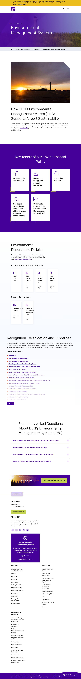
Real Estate (14, 647)
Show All (10, 403)
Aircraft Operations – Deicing (17, 370)
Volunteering (15, 655)
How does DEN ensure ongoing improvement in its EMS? (32, 461)
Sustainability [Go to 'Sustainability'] (36, 49)
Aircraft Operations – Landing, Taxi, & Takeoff (22, 372)
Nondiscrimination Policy (34, 675)
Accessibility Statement (17, 677)
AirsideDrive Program (17, 658)
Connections (14, 579)
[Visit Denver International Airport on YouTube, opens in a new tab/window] (27, 530)
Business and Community (15, 625)
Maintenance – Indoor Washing (18, 392)
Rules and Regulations (48, 594)
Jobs (43, 597)
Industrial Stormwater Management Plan (21, 386)
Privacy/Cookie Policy (42, 677)
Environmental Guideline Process (18, 361)
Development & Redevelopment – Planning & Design (24, 383)
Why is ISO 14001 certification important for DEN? (30, 448)
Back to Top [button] (17, 494)
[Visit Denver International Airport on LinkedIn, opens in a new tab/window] (20, 530)
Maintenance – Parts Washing (17, 400)
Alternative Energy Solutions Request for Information (17, 619)
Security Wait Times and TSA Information (17, 570)
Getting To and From (17, 585)
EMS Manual (12, 356)
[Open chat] (70, 674)
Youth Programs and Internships (17, 651)
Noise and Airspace (16, 644)
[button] (68, 9)
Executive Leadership (47, 591)
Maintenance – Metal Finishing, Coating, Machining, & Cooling (27, 394)
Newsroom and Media (20, 675)
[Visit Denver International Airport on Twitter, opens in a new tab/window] (16, 530)
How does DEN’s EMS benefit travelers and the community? (33, 454)
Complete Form (25, 556)
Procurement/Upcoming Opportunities (18, 661)
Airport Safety (46, 599)
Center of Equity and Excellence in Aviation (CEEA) (17, 637)
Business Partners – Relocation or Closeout (21, 378)
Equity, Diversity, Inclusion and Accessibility (46, 586)
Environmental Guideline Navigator (19, 359)
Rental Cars (14, 593)
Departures (14, 576)
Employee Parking (16, 588)
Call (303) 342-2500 (25, 559)
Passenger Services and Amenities (16, 600)
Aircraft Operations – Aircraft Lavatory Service (22, 364)
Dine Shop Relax (15, 603)
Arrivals (13, 574)
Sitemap (44, 607)
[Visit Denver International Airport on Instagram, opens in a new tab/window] (24, 530)
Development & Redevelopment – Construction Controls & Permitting (29, 381)
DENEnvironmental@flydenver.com (54, 480)
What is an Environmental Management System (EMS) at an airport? (36, 441)
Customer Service (18, 512)
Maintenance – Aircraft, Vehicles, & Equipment (22, 389)
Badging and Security (17, 590)
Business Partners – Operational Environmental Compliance (26, 375)
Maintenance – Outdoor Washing (18, 397)
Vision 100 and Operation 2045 (46, 574)
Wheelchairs (14, 596)
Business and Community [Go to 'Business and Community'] (22, 49)
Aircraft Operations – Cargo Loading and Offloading (24, 367)
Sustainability (15, 642)
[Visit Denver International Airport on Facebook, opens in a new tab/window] (12, 530)
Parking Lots (14, 582)
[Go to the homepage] (12, 49)
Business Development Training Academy (17, 630)
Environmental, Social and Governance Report (48, 580)
